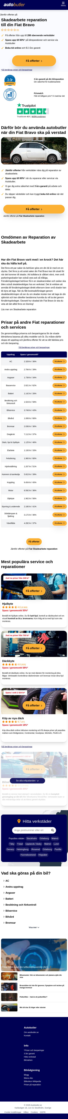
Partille (58, 849)
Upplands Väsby (34, 844)
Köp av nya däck (13, 718)
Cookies (34, 1112)
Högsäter (42, 855)
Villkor (26, 1112)
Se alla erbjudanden (27, 780)
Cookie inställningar (12, 1112)
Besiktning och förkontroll (19, 904)
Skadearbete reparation (24, 309)
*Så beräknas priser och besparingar (16, 70)
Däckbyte (8, 661)
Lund (56, 844)
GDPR (42, 1112)
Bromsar (9, 922)
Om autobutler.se (31, 1032)
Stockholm (32, 838)
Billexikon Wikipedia (32, 1081)
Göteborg (44, 838)
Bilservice (10, 910)
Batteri (8, 898)
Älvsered (35, 849)
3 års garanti (29, 1053)
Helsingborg (22, 849)
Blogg (26, 1075)
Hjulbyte (7, 603)
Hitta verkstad (30, 1057)
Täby (11, 844)
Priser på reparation (32, 1085)
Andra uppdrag (13, 886)
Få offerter (59, 361)
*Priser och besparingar (34, 1050)
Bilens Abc (28, 1078)
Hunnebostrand (28, 855)
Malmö (55, 838)
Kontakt (27, 1035)
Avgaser (9, 892)
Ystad (20, 844)
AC (6, 880)
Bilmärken (28, 1060)
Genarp (10, 849)
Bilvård (8, 916)
